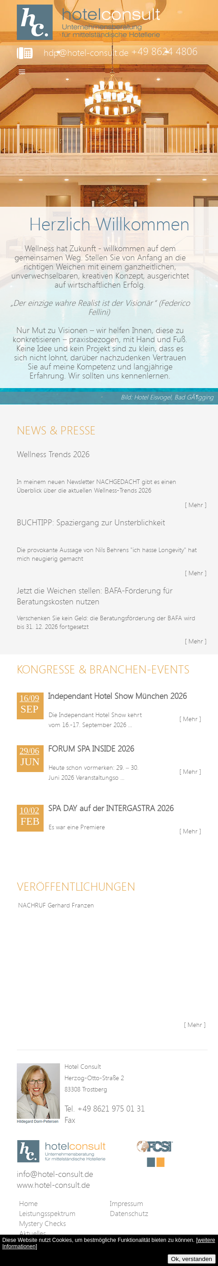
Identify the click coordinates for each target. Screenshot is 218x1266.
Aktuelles (32, 1233)
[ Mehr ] (196, 504)
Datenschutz (129, 1213)
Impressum (126, 1203)
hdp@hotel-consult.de (86, 52)
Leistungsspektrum (47, 1213)
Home (28, 1203)
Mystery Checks (42, 1223)
